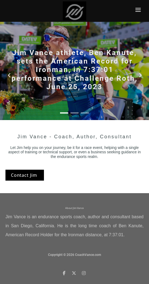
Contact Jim (24, 175)
